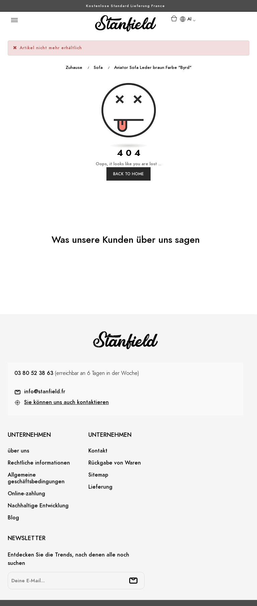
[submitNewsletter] (133, 555)
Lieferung (100, 462)
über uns (18, 425)
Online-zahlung (26, 468)
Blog (13, 492)
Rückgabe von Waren (114, 437)
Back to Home (128, 148)
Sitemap (98, 449)
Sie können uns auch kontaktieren (66, 377)
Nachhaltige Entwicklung (38, 480)
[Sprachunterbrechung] (187, 20)
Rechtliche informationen (39, 437)
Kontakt (97, 425)
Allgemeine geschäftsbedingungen (36, 453)
